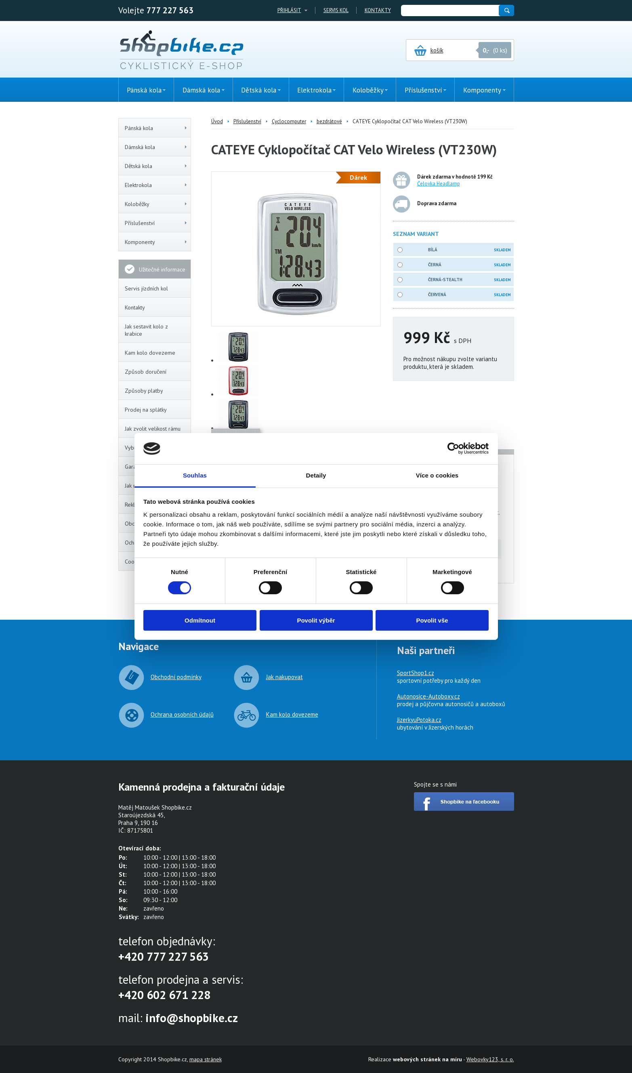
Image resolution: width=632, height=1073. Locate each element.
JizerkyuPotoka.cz (419, 720)
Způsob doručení (145, 371)
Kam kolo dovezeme (150, 352)
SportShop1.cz (415, 673)
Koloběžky (156, 204)
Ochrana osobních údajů (182, 714)
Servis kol (336, 10)
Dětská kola (156, 166)
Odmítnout (200, 620)
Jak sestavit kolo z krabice (146, 330)
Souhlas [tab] (195, 475)
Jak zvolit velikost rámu (153, 428)
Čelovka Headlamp (438, 183)
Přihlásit (289, 10)
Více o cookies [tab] (437, 475)
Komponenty (156, 242)
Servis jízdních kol (146, 288)
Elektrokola (156, 185)
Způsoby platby (144, 390)
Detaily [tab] (316, 475)
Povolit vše (432, 620)
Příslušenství (156, 223)
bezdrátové (329, 121)
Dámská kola (156, 147)
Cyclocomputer (289, 121)
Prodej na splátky (146, 409)
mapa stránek (205, 1059)
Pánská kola (156, 128)
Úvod (217, 121)
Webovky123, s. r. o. (490, 1059)
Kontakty (378, 10)
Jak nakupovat (284, 677)
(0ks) (605, 144)
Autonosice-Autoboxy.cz (428, 696)
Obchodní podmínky (176, 677)
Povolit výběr (316, 620)
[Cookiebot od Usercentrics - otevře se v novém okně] (453, 448)
